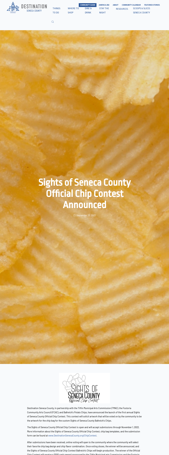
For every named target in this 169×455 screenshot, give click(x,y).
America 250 (104, 5)
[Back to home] (26, 8)
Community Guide (87, 5)
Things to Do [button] (56, 10)
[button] (52, 21)
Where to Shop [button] (73, 10)
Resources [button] (122, 9)
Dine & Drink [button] (88, 10)
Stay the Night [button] (104, 10)
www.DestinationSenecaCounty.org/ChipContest (72, 435)
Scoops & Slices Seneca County (141, 10)
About (115, 5)
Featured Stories (152, 5)
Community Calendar (131, 5)
